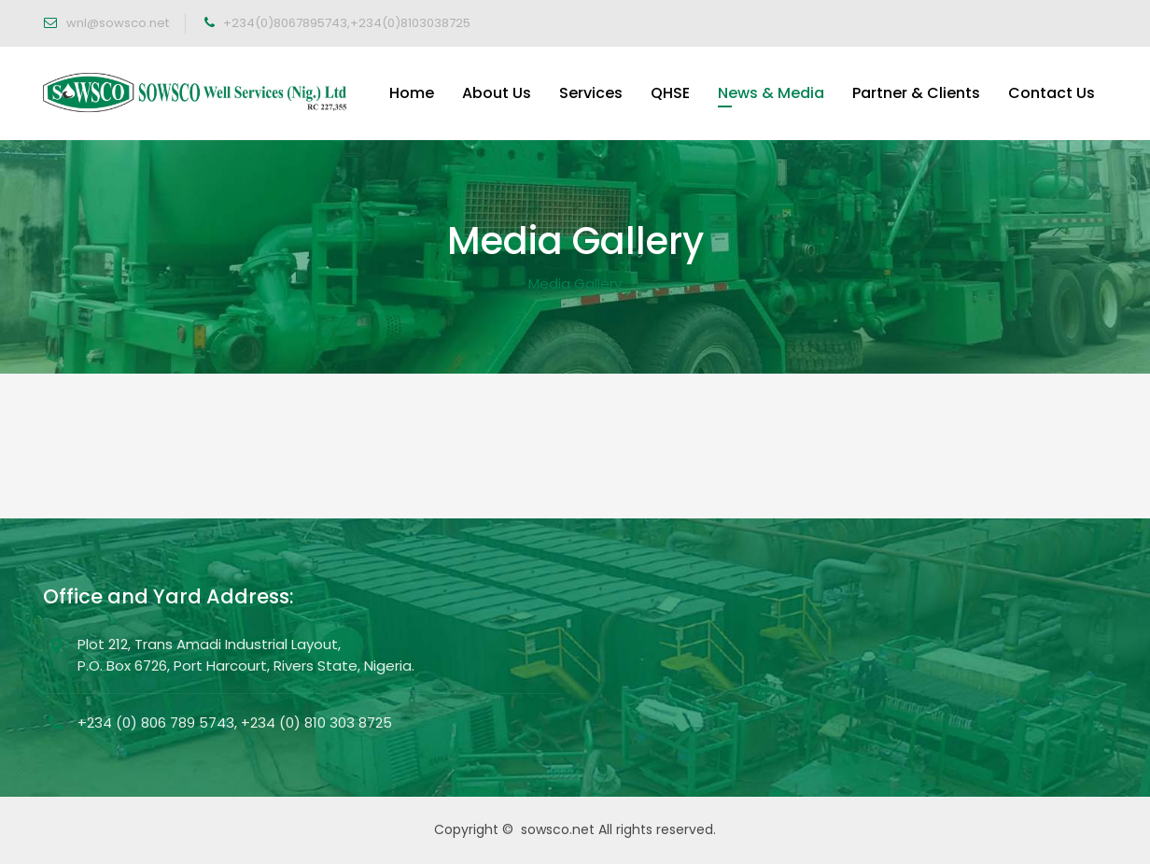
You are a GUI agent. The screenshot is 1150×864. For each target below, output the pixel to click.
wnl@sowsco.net (116, 23)
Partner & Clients (916, 93)
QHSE (670, 93)
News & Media (771, 93)
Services (591, 93)
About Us (496, 93)
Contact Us (1051, 93)
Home (411, 93)
